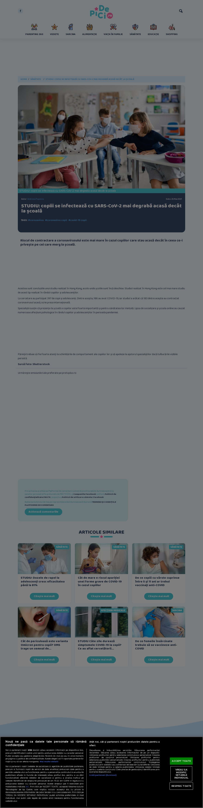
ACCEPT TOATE (181, 761)
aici (27, 786)
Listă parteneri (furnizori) (103, 775)
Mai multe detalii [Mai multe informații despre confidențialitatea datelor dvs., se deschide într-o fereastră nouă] (49, 761)
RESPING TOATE (181, 786)
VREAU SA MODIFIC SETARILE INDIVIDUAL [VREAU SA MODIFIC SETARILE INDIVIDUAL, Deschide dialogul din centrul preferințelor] (181, 773)
